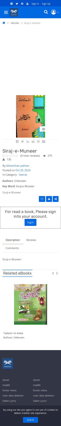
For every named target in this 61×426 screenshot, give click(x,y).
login (30, 222)
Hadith (6, 385)
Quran (5, 379)
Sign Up (46, 3)
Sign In (35, 3)
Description (13, 240)
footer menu (9, 390)
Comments (12, 248)
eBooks (15, 22)
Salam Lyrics (9, 400)
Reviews (31, 240)
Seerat (23, 174)
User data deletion (12, 395)
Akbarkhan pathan (17, 165)
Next (57, 273)
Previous (52, 273)
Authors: (8, 181)
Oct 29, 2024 (22, 170)
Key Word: (8, 186)
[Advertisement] (30, 60)
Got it (30, 420)
